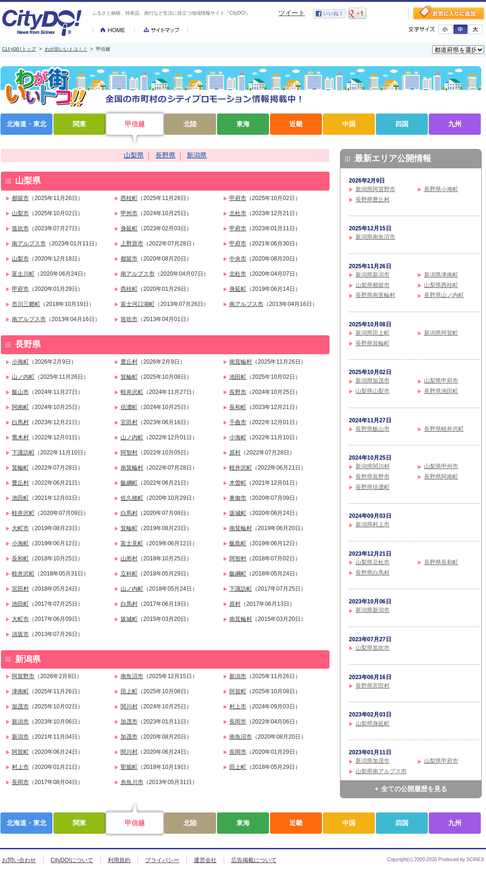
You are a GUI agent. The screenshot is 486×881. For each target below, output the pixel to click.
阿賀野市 (23, 676)
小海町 (20, 361)
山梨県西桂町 (441, 285)
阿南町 (20, 407)
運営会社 (205, 860)
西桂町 (129, 198)
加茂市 (20, 706)
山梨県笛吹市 (373, 648)
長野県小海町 (441, 189)
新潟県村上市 (373, 524)
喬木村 (20, 437)
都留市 (20, 198)
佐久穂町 (132, 498)
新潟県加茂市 (373, 380)
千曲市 (237, 422)
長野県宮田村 (373, 685)
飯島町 (237, 543)
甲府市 (237, 198)
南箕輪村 (240, 361)
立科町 (129, 573)
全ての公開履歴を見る (414, 789)
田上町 (129, 691)
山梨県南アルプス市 (381, 771)
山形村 (129, 558)
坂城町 (237, 513)
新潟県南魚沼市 (375, 237)
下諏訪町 (23, 452)
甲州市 (129, 213)
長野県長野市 (373, 476)
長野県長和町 (441, 562)
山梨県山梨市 (373, 391)
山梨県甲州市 (441, 466)
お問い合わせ (19, 860)
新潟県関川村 (373, 466)
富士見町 (132, 543)
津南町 (20, 691)
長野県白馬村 (373, 572)
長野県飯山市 (373, 429)
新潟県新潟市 (373, 274)
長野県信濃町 (373, 487)
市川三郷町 (26, 304)
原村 (235, 452)
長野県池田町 (441, 391)
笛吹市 (20, 228)
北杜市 (237, 213)
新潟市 (237, 676)
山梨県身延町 (373, 723)
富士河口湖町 (138, 304)
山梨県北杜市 (373, 562)
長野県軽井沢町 (444, 429)
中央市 (237, 258)
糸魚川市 (132, 782)
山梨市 (20, 213)
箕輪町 (129, 377)
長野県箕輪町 (373, 343)
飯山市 (20, 392)
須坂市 (20, 634)
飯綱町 (129, 483)
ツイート (291, 13)
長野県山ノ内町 (444, 295)
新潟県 (197, 155)
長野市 (237, 392)
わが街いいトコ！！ (66, 49)
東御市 (237, 498)
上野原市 (132, 243)
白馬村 (20, 422)
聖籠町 (129, 767)
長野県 (165, 155)
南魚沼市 (132, 676)
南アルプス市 (29, 243)
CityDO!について (72, 860)
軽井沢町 (132, 392)
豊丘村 (129, 361)
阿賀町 (237, 691)
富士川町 (23, 273)
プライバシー (162, 860)
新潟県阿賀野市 (375, 189)
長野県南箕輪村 (375, 295)
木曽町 (237, 483)
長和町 (237, 407)
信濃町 (129, 407)
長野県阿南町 (441, 476)
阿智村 (129, 452)
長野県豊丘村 (373, 199)
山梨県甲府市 (441, 380)
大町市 (20, 528)
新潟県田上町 (373, 333)
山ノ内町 (23, 377)
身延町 (129, 228)
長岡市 (237, 721)
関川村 (129, 706)
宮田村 (129, 422)
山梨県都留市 (373, 285)
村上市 (237, 706)
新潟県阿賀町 (441, 333)
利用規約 (119, 860)
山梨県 (134, 155)
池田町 (237, 377)
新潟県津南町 (441, 274)
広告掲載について (254, 860)
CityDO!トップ (19, 49)
